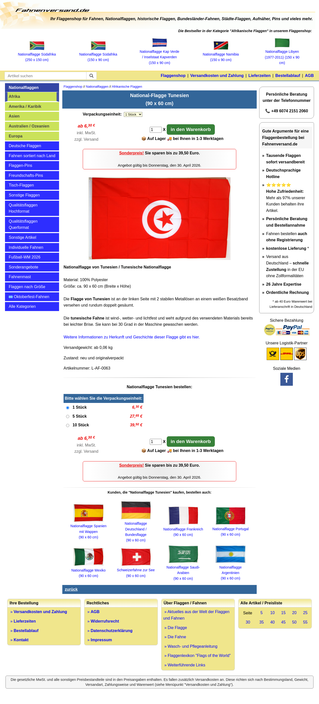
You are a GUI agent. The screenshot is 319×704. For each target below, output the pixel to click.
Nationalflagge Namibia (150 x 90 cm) (221, 54)
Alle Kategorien (22, 306)
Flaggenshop (173, 75)
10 (272, 613)
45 (283, 622)
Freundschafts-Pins (26, 175)
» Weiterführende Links (184, 665)
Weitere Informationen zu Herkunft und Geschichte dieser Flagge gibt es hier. (132, 337)
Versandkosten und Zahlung (217, 75)
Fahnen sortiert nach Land (32, 156)
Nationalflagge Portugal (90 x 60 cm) (230, 529)
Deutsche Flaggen (25, 146)
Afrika (14, 96)
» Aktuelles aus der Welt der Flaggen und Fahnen (196, 615)
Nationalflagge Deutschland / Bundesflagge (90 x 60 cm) (136, 529)
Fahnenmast (20, 277)
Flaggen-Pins (20, 165)
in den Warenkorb (191, 129)
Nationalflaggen (24, 87)
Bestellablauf (287, 75)
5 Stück (80, 416)
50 (294, 622)
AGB (309, 75)
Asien (14, 116)
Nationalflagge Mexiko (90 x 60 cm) (88, 570)
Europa (15, 136)
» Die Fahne (174, 637)
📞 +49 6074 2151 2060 (286, 111)
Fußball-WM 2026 (24, 257)
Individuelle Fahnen (26, 247)
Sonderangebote (23, 267)
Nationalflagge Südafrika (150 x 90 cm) (98, 54)
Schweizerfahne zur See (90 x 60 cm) (136, 570)
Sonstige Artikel (22, 237)
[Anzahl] (156, 130)
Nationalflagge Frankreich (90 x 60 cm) (183, 529)
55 (305, 622)
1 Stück (80, 407)
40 (272, 622)
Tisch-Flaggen (21, 185)
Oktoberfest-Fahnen (29, 297)
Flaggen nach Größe (27, 287)
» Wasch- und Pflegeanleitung (190, 646)
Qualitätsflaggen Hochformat (23, 208)
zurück (71, 589)
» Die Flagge (175, 628)
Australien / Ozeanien (29, 126)
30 (248, 622)
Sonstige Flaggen (24, 195)
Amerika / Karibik (25, 106)
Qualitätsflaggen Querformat (23, 224)
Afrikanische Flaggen (127, 86)
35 (261, 622)
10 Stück (81, 425)
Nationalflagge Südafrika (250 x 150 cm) (37, 54)
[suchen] (91, 76)
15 (283, 613)
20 (294, 613)
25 (305, 613)
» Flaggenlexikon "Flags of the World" (197, 655)
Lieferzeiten (259, 75)
